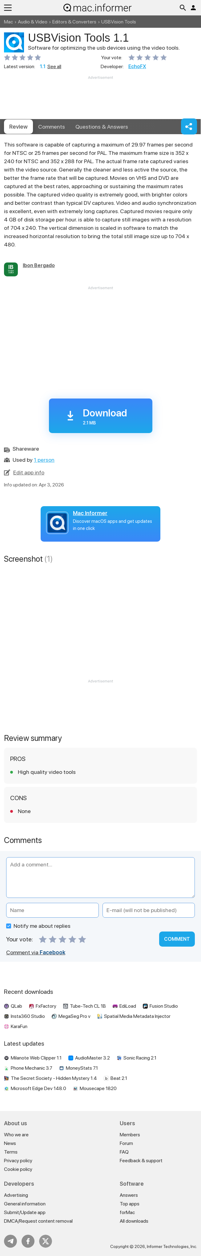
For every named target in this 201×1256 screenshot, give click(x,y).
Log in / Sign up (193, 7)
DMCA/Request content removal (38, 1221)
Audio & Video (32, 22)
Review (18, 126)
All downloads (134, 1221)
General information (25, 1204)
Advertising (16, 1195)
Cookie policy (18, 1169)
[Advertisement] (100, 99)
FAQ (124, 1152)
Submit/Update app (25, 1212)
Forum (126, 1143)
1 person (44, 460)
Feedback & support (141, 1160)
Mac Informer (90, 513)
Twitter (45, 1241)
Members (130, 1135)
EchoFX (137, 66)
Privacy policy (18, 1160)
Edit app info (28, 472)
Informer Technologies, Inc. (172, 1246)
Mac (8, 22)
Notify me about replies (38, 926)
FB (28, 1241)
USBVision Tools (118, 22)
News (10, 1143)
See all (54, 66)
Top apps (129, 1204)
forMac (127, 1212)
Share (189, 126)
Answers (101, 126)
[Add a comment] (100, 877)
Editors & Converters (74, 22)
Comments (51, 126)
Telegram (10, 1241)
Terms (11, 1152)
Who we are (16, 1135)
